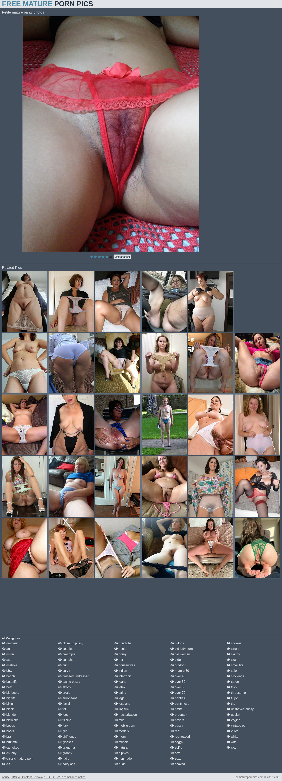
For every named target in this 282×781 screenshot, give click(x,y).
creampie (66, 654)
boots (8, 731)
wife (232, 742)
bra (6, 736)
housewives (124, 665)
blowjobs (10, 720)
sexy (175, 758)
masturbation (125, 714)
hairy (63, 758)
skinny (233, 654)
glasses (65, 742)
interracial (123, 676)
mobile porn (124, 725)
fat (62, 709)
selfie (176, 747)
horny (120, 654)
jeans (120, 681)
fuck (63, 725)
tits (231, 703)
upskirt (233, 714)
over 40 (177, 676)
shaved (177, 764)
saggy (176, 742)
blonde (9, 714)
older (176, 659)
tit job (233, 698)
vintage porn (237, 725)
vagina (233, 720)
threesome (236, 692)
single (233, 648)
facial (64, 703)
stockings (235, 676)
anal (7, 648)
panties (177, 698)
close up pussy (70, 643)
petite (176, 709)
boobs (8, 725)
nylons (177, 643)
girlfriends (67, 736)
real (175, 731)
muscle (121, 742)
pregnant (178, 714)
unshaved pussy (240, 709)
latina (120, 692)
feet (63, 714)
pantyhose (179, 703)
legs (119, 698)
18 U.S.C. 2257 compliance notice (65, 777)
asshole (9, 665)
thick (232, 687)
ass (6, 659)
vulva (232, 731)
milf (119, 720)
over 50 (177, 681)
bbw (7, 670)
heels (120, 648)
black (8, 709)
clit (6, 764)
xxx (231, 747)
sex (175, 753)
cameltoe (10, 747)
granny (65, 753)
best (7, 687)
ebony (64, 687)
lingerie (121, 709)
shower (234, 643)
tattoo (233, 681)
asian (8, 654)
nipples (121, 753)
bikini (8, 703)
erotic (64, 692)
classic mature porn (17, 758)
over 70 (177, 692)
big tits (8, 698)
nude (120, 764)
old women (180, 654)
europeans (67, 698)
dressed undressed (73, 676)
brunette (10, 742)
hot (118, 659)
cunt (63, 665)
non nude (123, 758)
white (232, 736)
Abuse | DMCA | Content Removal (22, 777)
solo (232, 670)
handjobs (122, 643)
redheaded (180, 736)
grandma (66, 747)
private (177, 720)
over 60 (177, 687)
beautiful (10, 681)
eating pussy (69, 681)
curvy (64, 670)
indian (120, 670)
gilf (62, 731)
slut (231, 659)
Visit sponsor (122, 256)
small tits (235, 665)
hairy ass (66, 764)
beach (8, 676)
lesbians (122, 703)
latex (119, 687)
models (121, 731)
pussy (176, 725)
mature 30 (179, 670)
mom (120, 736)
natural (121, 747)
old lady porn (181, 648)
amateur (10, 643)
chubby (9, 753)
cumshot (66, 659)
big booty (10, 692)
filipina (64, 720)
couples (65, 648)
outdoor (177, 665)
